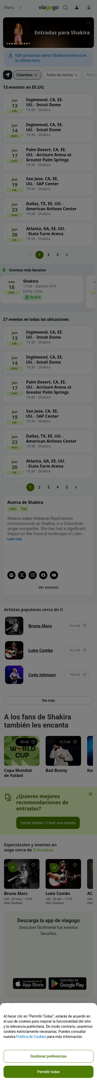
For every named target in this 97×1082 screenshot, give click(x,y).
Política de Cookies (31, 1037)
